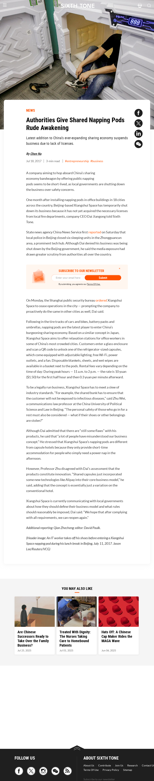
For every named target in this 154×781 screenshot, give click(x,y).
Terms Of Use (91, 769)
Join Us (119, 765)
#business (96, 161)
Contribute (104, 765)
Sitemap (127, 769)
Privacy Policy (111, 769)
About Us (88, 765)
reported (94, 232)
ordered (101, 300)
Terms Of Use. (93, 284)
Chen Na (35, 153)
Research (132, 765)
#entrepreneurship (77, 161)
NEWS (30, 110)
